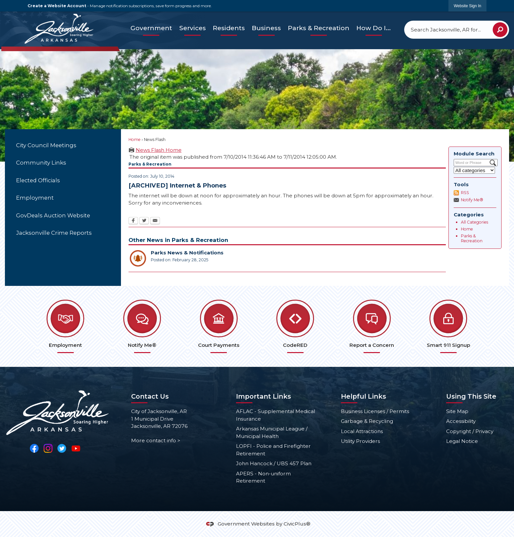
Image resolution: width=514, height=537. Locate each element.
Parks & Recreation (472, 238)
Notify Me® (472, 199)
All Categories (474, 222)
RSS (465, 192)
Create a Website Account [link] (57, 5)
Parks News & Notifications (187, 252)
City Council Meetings (46, 145)
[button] (500, 29)
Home (134, 139)
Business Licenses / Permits (375, 411)
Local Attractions (362, 431)
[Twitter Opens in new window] (144, 221)
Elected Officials (38, 180)
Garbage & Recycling (367, 421)
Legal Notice (462, 441)
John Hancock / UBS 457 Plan (273, 463)
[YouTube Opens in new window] (75, 448)
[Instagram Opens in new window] (48, 448)
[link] (467, 5)
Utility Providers (360, 441)
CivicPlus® (297, 524)
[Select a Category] (474, 170)
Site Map (457, 411)
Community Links (41, 162)
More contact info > (155, 440)
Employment (35, 197)
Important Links (263, 396)
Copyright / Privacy (469, 431)
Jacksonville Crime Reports (54, 232)
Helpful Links (363, 396)
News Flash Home (159, 150)
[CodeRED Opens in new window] (295, 326)
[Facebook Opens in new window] (133, 221)
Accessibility (461, 421)
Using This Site (471, 396)
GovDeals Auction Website (53, 215)
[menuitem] (151, 28)
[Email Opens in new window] (155, 221)
